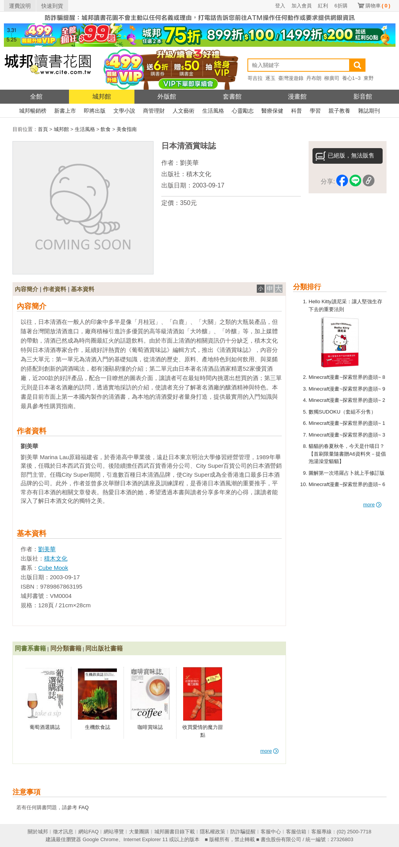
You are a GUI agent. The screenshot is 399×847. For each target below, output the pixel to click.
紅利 (323, 6)
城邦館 (101, 96)
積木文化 (198, 174)
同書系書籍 (30, 648)
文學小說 (124, 111)
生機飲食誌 (97, 727)
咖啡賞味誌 (150, 727)
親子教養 (339, 111)
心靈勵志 (243, 111)
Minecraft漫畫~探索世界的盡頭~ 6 (347, 484)
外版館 (166, 96)
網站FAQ (88, 832)
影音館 (362, 96)
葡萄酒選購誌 (45, 727)
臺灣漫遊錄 (291, 78)
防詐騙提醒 (243, 832)
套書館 (232, 96)
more (372, 504)
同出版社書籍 (104, 648)
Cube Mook (53, 567)
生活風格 (213, 111)
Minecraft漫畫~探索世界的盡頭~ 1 (347, 423)
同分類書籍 (65, 648)
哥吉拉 (255, 78)
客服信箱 (296, 832)
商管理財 (154, 111)
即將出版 (95, 111)
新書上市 (65, 111)
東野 (369, 78)
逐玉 (270, 78)
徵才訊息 (63, 832)
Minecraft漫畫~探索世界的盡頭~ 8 (347, 377)
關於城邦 (38, 832)
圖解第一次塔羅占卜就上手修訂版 (347, 473)
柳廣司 (331, 78)
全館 (36, 96)
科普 (296, 111)
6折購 (340, 6)
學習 (315, 111)
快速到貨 (52, 6)
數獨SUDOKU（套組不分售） (342, 412)
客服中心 (271, 832)
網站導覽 (114, 832)
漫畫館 (297, 96)
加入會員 (301, 6)
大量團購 (139, 832)
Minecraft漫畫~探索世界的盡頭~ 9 (347, 389)
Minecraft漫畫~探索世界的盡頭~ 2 (347, 400)
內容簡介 (26, 289)
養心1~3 (351, 78)
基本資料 (82, 289)
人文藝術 (183, 111)
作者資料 (54, 289)
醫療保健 (272, 111)
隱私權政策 (212, 832)
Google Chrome (100, 839)
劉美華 (189, 162)
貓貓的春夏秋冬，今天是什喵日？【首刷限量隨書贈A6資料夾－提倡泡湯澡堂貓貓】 (347, 453)
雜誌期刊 (369, 111)
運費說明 (20, 6)
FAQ (84, 807)
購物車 (377, 6)
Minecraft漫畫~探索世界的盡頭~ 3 (347, 435)
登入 (280, 6)
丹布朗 (313, 78)
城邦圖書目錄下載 (174, 832)
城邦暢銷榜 (32, 111)
